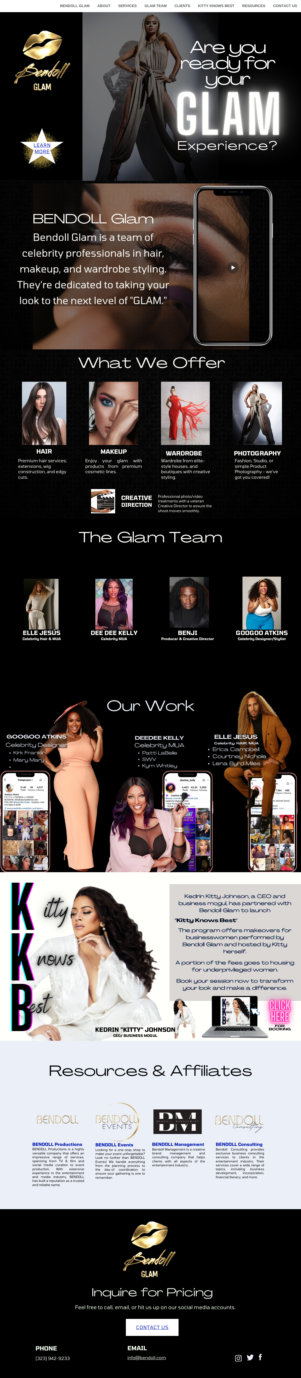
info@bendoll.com (146, 1357)
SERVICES (127, 6)
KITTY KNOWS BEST (216, 6)
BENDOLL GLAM (75, 6)
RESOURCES (253, 6)
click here (280, 1011)
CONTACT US (285, 6)
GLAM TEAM (155, 6)
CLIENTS (182, 6)
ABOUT (103, 6)
